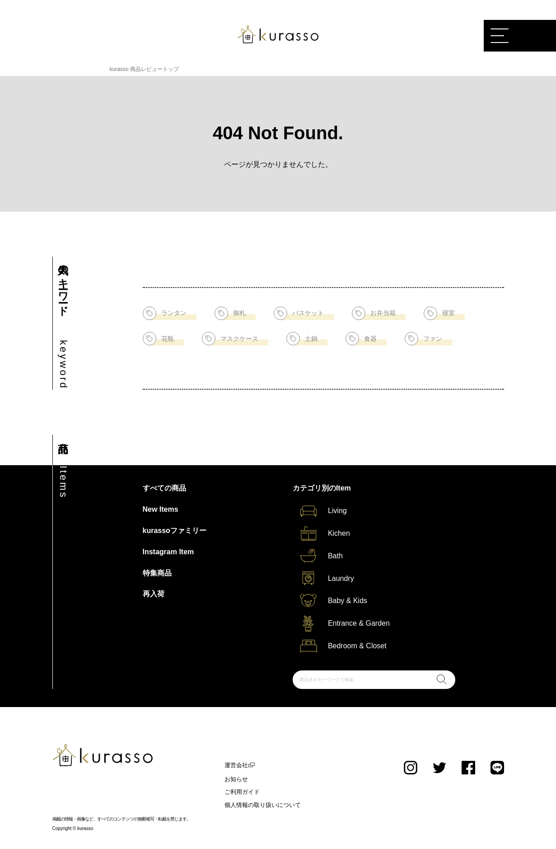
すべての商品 (164, 488)
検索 (442, 679)
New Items (160, 509)
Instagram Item (168, 552)
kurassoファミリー (174, 530)
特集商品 (157, 573)
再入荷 (153, 594)
